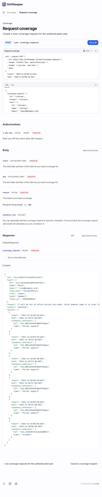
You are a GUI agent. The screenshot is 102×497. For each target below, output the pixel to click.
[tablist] (48, 85)
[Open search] (93, 4)
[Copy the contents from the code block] (96, 51)
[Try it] (92, 42)
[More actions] (98, 4)
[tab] (6, 85)
